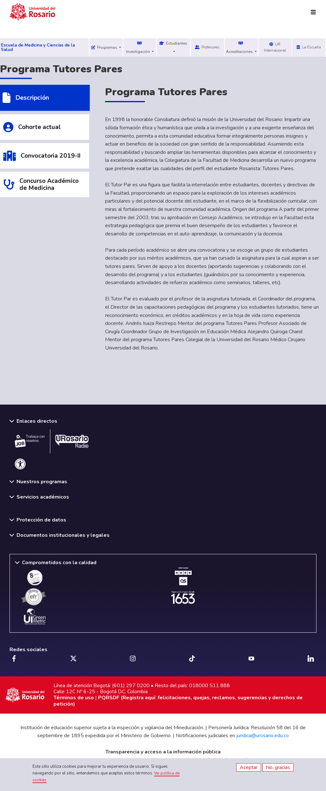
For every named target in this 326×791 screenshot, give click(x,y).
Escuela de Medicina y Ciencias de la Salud (38, 47)
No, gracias (278, 767)
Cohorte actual (39, 127)
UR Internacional (275, 47)
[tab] (44, 127)
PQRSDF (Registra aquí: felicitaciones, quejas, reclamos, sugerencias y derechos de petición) (178, 700)
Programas (104, 47)
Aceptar (249, 767)
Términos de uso (73, 697)
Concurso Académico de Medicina (49, 184)
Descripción (32, 98)
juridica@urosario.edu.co (262, 735)
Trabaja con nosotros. (30, 441)
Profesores (207, 47)
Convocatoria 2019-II (51, 156)
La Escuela (308, 47)
